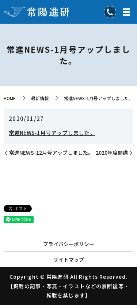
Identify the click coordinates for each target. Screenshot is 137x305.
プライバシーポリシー (68, 243)
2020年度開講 (112, 152)
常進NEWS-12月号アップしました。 (51, 152)
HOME (10, 98)
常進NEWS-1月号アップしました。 (52, 132)
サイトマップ (68, 259)
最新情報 (40, 98)
